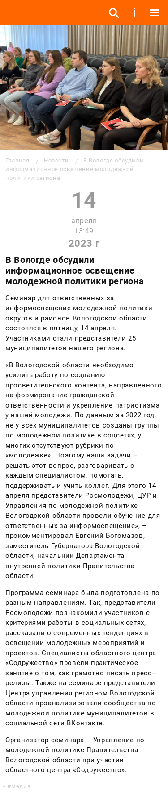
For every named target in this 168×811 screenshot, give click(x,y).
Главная (17, 160)
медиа (20, 786)
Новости (56, 160)
